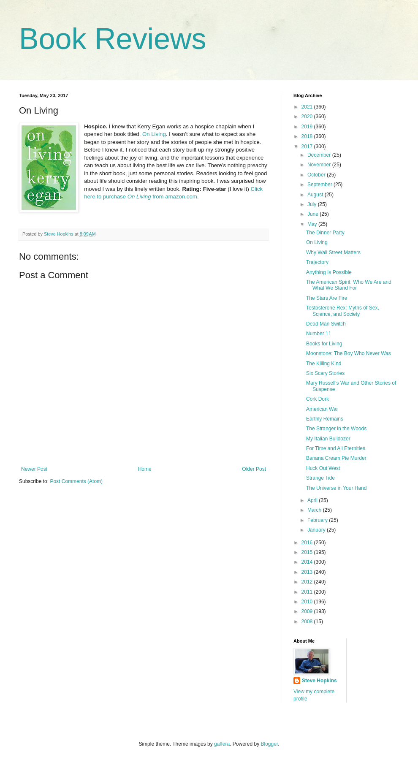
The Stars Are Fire (326, 298)
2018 (307, 136)
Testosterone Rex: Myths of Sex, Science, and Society (342, 311)
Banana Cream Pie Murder (336, 458)
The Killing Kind (323, 363)
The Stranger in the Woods (336, 429)
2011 (307, 592)
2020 (307, 116)
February (318, 520)
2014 (307, 562)
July (312, 204)
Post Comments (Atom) (76, 481)
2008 (307, 621)
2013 (307, 572)
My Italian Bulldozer (328, 439)
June (313, 214)
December (319, 155)
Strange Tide (320, 478)
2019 (307, 127)
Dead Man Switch (326, 324)
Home (145, 469)
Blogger (269, 744)
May (312, 224)
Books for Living (324, 344)
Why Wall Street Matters (333, 252)
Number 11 (318, 334)
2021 (307, 107)
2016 (307, 543)
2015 (307, 552)
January (317, 530)
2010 (307, 602)
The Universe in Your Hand (336, 488)
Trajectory (317, 262)
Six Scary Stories (325, 373)
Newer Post (34, 469)
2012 (307, 582)
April (313, 500)
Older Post (254, 469)
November (319, 165)
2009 (307, 611)
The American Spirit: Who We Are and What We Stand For (348, 285)
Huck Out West (323, 468)
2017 (307, 146)
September (320, 184)
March (315, 510)
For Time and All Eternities (335, 448)
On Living (154, 134)
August (316, 195)
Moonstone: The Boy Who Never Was (348, 353)
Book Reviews (112, 38)
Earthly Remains (324, 419)
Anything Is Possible (329, 272)
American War (322, 409)
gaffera (222, 744)
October (317, 175)
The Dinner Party (325, 233)
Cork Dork (317, 399)
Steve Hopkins (319, 681)
